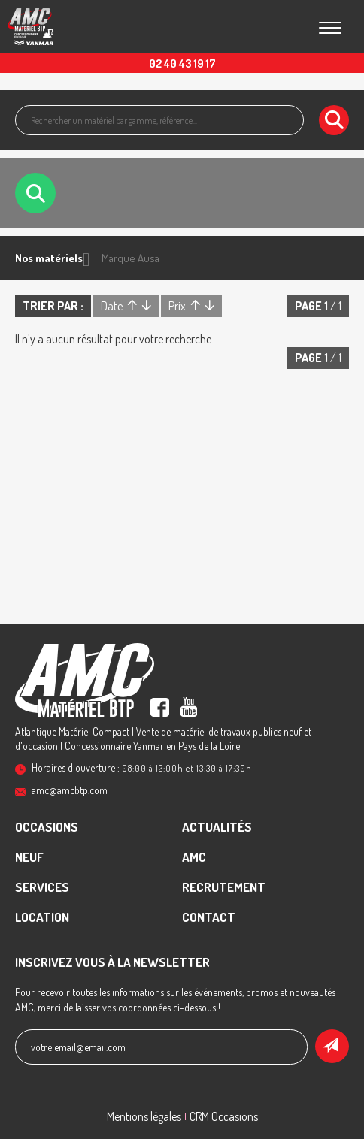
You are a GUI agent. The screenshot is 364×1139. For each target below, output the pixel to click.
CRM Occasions (224, 1116)
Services (42, 887)
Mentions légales (144, 1116)
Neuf (29, 857)
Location (42, 917)
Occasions (46, 827)
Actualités (217, 827)
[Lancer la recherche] (334, 120)
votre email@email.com (78, 1047)
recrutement (223, 887)
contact (208, 917)
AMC (194, 857)
